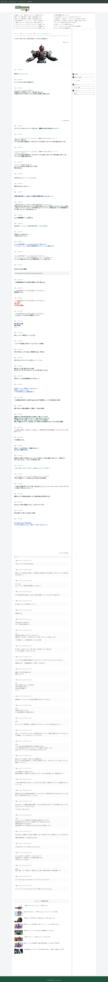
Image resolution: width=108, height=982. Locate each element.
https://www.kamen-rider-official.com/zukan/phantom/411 (29, 273)
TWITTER (29, 1)
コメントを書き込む (42, 901)
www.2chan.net (66, 120)
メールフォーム (21, 1)
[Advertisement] (41, 108)
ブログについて (12, 1)
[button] (93, 80)
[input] (84, 80)
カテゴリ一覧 (4, 1)
